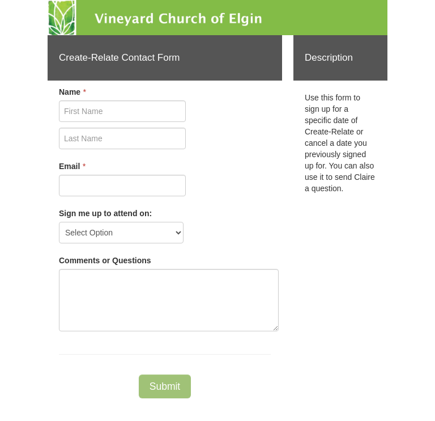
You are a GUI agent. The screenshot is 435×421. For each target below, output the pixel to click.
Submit (165, 386)
